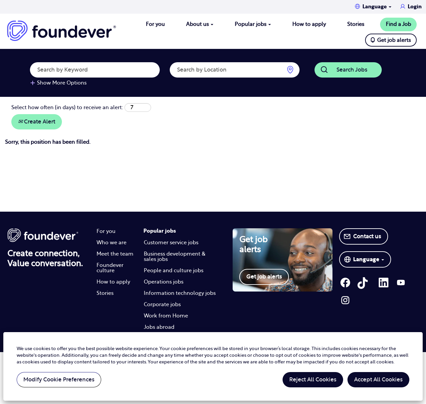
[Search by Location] (235, 70)
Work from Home (166, 315)
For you (155, 24)
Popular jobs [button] (253, 24)
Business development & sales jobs (174, 256)
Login (415, 6)
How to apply (309, 24)
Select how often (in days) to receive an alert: (67, 107)
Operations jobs (163, 282)
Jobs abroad (159, 327)
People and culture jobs (173, 270)
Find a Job (398, 24)
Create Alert (36, 121)
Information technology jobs (180, 293)
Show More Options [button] (62, 83)
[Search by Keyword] (95, 70)
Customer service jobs (171, 242)
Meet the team (115, 254)
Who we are (111, 242)
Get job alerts (394, 40)
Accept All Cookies (378, 379)
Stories (355, 24)
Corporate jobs (162, 304)
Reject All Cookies (312, 379)
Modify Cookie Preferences (59, 379)
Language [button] (376, 6)
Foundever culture (110, 268)
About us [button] (199, 24)
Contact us (367, 236)
